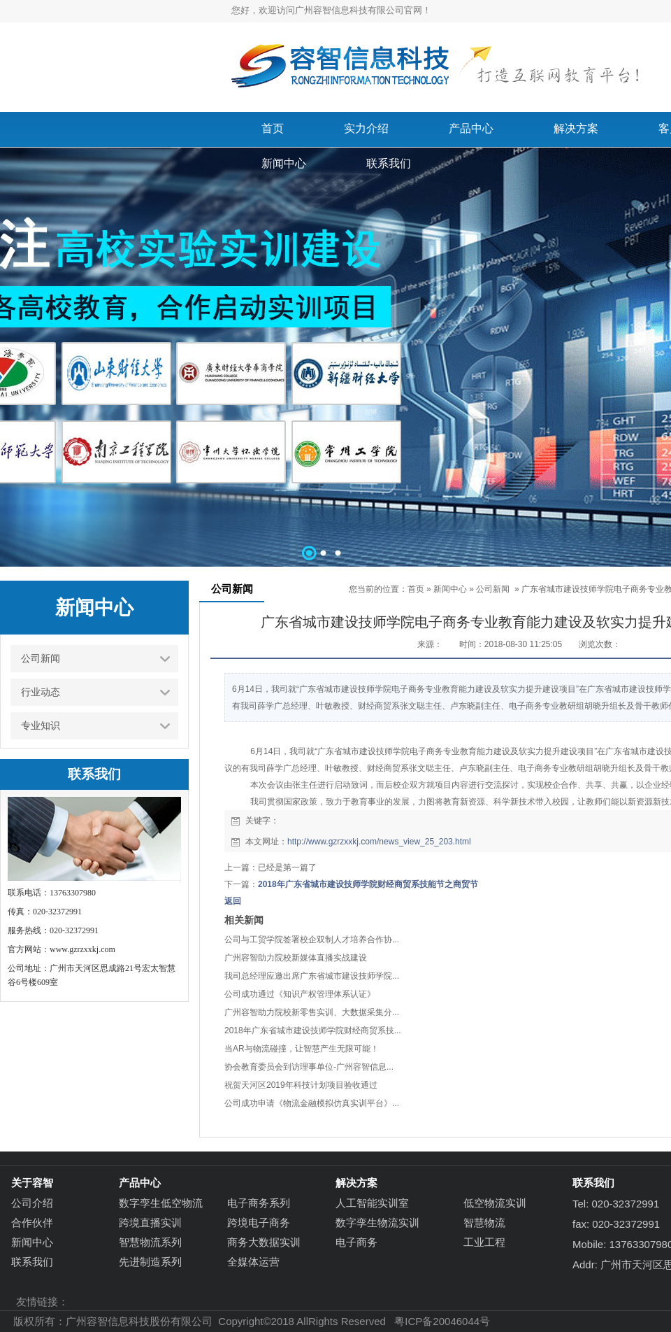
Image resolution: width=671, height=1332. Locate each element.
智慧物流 (484, 1222)
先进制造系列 (150, 1262)
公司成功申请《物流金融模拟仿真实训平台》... (311, 1103)
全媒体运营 (253, 1262)
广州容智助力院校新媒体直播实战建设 (295, 958)
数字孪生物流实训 (377, 1222)
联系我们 (32, 1262)
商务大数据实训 (264, 1242)
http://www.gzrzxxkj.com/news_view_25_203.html (379, 841)
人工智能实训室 (372, 1203)
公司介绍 (32, 1203)
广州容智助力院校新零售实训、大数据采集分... (311, 1012)
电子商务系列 (258, 1203)
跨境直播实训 (150, 1222)
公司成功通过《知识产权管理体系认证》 (299, 994)
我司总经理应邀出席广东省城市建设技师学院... (311, 976)
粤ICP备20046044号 (442, 1321)
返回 (232, 901)
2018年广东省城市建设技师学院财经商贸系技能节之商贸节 (368, 884)
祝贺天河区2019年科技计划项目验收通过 (300, 1085)
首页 (415, 589)
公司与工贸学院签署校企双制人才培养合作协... (311, 939)
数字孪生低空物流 (161, 1203)
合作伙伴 (32, 1222)
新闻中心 (450, 589)
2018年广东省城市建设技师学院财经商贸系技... (312, 1030)
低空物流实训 (494, 1203)
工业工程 (484, 1242)
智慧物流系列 (150, 1242)
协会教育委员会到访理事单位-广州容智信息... (309, 1067)
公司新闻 (493, 589)
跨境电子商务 (258, 1222)
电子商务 (356, 1242)
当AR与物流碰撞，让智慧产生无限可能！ (301, 1049)
